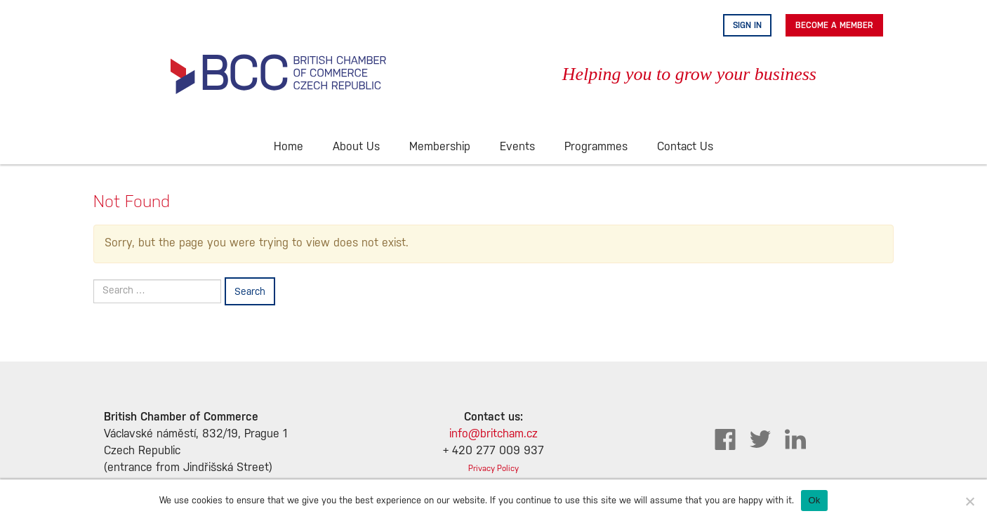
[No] (969, 501)
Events (517, 147)
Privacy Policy (493, 468)
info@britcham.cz (493, 434)
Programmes (596, 147)
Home (288, 147)
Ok (814, 500)
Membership (439, 147)
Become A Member (834, 25)
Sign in (747, 25)
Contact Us (685, 147)
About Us (356, 147)
